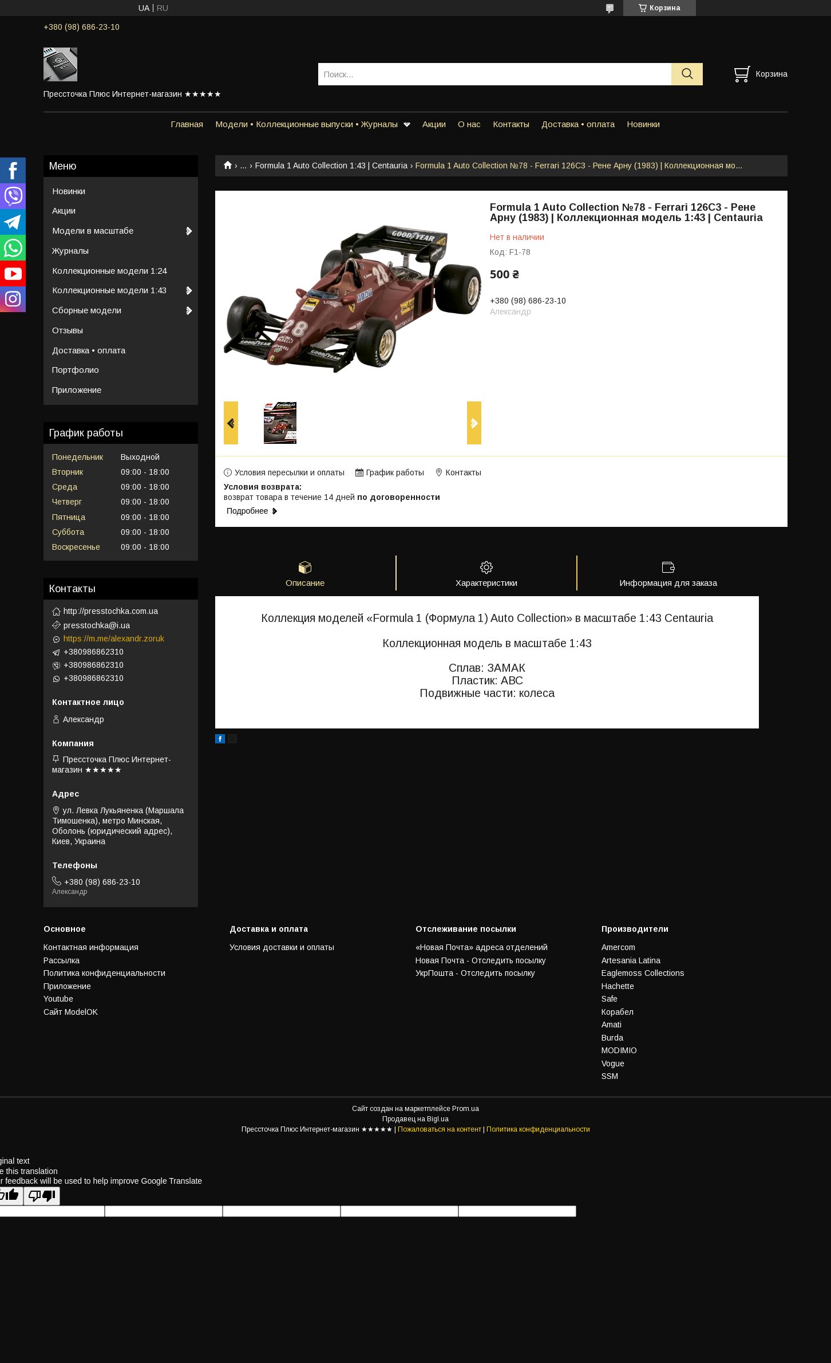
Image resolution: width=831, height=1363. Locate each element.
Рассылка (61, 960)
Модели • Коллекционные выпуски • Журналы (306, 124)
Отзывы (67, 330)
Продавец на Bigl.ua (415, 1119)
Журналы (70, 250)
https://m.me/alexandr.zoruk (114, 638)
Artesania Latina (631, 960)
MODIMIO (619, 1050)
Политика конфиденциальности (104, 973)
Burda (612, 1037)
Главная (187, 124)
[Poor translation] (41, 1196)
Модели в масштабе (92, 230)
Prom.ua (465, 1109)
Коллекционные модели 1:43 (109, 290)
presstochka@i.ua (97, 625)
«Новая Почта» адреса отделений (482, 947)
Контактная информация (90, 947)
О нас (469, 124)
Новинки (643, 124)
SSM (610, 1076)
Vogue (613, 1063)
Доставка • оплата (578, 124)
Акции (434, 124)
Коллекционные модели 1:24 (109, 270)
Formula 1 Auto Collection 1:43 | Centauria (331, 165)
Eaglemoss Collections (643, 973)
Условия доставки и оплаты (281, 947)
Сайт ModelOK (70, 1012)
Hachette (618, 986)
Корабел (618, 1012)
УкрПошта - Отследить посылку (475, 973)
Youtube (58, 998)
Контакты (511, 124)
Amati (612, 1024)
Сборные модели (86, 310)
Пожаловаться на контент (439, 1129)
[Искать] (687, 74)
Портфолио (75, 370)
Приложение (76, 390)
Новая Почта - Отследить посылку (481, 960)
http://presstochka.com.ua (111, 611)
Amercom (618, 947)
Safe (610, 998)
